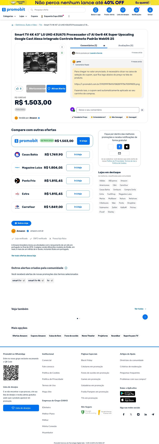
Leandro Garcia (96, 52)
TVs (41, 24)
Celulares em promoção (92, 423)
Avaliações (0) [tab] (125, 44)
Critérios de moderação (130, 423)
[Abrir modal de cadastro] (150, 12)
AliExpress (112, 180)
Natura (122, 197)
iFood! (101, 211)
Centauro (117, 189)
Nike (114, 202)
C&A (114, 184)
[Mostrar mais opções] (69, 16)
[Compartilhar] (62, 51)
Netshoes (133, 197)
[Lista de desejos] (56, 87)
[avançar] (145, 344)
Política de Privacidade (115, 160)
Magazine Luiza (125, 193)
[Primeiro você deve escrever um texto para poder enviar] (142, 109)
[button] (110, 145)
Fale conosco (48, 423)
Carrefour (124, 184)
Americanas (104, 184)
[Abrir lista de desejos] (123, 12)
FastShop (111, 193)
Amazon (124, 180)
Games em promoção (91, 436)
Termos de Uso (130, 160)
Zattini (114, 206)
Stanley (111, 211)
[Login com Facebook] (119, 145)
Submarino (103, 206)
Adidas (102, 180)
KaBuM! (124, 206)
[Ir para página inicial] (13, 24)
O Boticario (103, 202)
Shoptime (131, 202)
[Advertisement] (52, 293)
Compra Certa (130, 189)
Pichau (133, 206)
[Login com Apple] (126, 145)
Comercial (46, 417)
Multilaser (112, 197)
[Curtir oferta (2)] (19, 87)
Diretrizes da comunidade (131, 417)
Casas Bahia (104, 189)
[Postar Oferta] (109, 12)
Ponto (121, 202)
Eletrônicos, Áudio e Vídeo (27, 24)
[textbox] (108, 109)
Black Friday (86, 417)
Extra (101, 193)
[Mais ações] (62, 46)
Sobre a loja (21, 222)
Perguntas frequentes (130, 429)
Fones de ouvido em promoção (95, 429)
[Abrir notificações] (136, 12)
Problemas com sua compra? (133, 436)
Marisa (102, 197)
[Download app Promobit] (95, 12)
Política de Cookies (119, 162)
